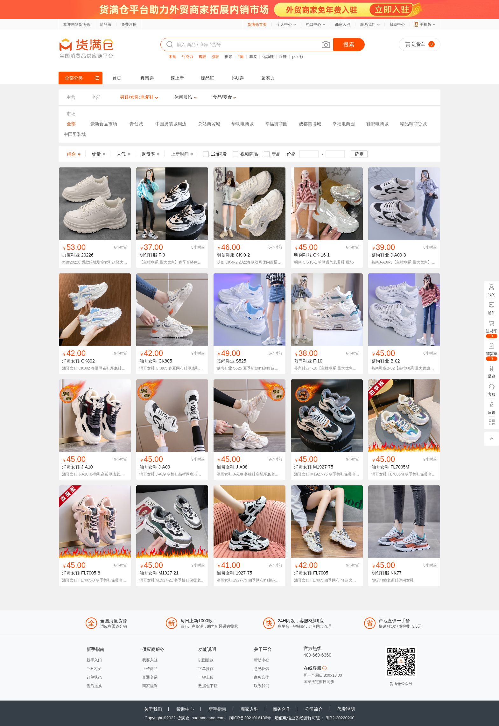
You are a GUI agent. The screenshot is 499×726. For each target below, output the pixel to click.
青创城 (136, 123)
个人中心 (284, 24)
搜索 (349, 44)
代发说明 (346, 709)
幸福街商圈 (276, 123)
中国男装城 (75, 134)
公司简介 (314, 709)
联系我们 (368, 24)
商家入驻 (342, 24)
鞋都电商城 (377, 123)
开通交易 (150, 677)
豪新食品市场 (103, 123)
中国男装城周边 (170, 123)
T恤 (241, 56)
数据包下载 (207, 686)
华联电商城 (242, 123)
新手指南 (217, 709)
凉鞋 (215, 56)
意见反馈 (261, 668)
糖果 (228, 56)
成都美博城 (310, 123)
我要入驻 (150, 660)
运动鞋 (268, 56)
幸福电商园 (344, 123)
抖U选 (238, 78)
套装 (253, 56)
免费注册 (129, 24)
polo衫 (297, 56)
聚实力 (268, 78)
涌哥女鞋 (71, 360)
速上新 (177, 78)
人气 (121, 154)
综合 (71, 154)
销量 (96, 154)
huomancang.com (208, 717)
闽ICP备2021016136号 (250, 717)
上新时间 (180, 154)
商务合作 (261, 677)
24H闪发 (94, 668)
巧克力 (187, 56)
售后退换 (94, 686)
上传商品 (150, 668)
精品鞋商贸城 (413, 123)
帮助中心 (397, 24)
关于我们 (153, 709)
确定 (359, 154)
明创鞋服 (148, 254)
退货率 (148, 154)
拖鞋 (202, 56)
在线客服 (315, 668)
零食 (172, 56)
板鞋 (283, 56)
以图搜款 (206, 660)
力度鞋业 (71, 254)
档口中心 (313, 24)
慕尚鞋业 (380, 254)
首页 (116, 78)
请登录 (105, 24)
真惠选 (147, 78)
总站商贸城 (209, 123)
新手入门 (94, 660)
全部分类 (74, 78)
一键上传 (206, 677)
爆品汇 (207, 78)
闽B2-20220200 (340, 717)
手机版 (425, 24)
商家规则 (150, 686)
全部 (71, 123)
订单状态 (94, 677)
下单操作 (206, 668)
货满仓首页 (257, 24)
